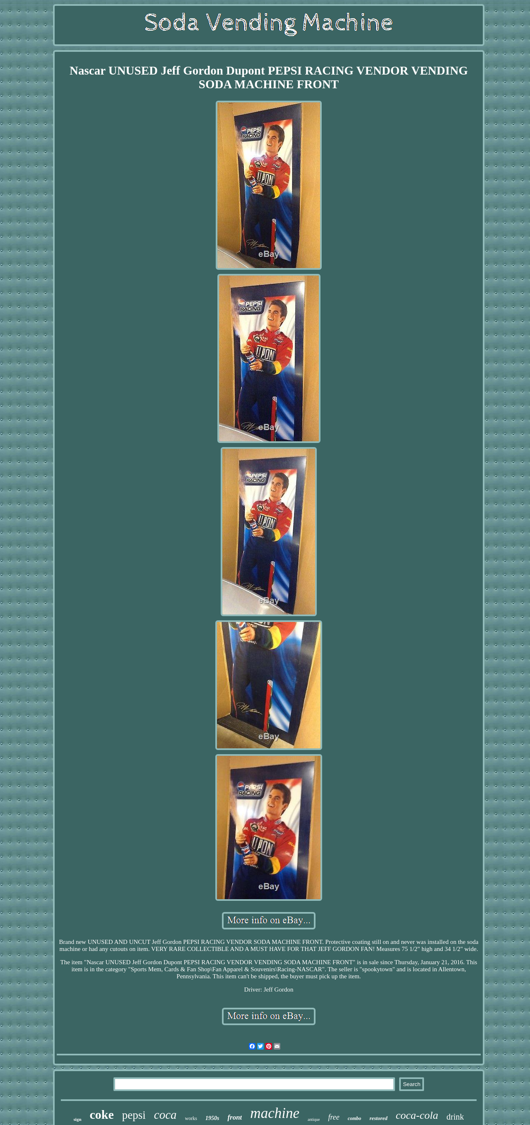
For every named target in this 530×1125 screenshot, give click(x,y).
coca (165, 1114)
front (234, 1117)
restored (378, 1118)
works (191, 1118)
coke (102, 1114)
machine (274, 1113)
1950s (212, 1118)
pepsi (134, 1115)
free (333, 1117)
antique (314, 1119)
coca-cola (417, 1115)
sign (78, 1119)
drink (455, 1116)
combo (354, 1118)
